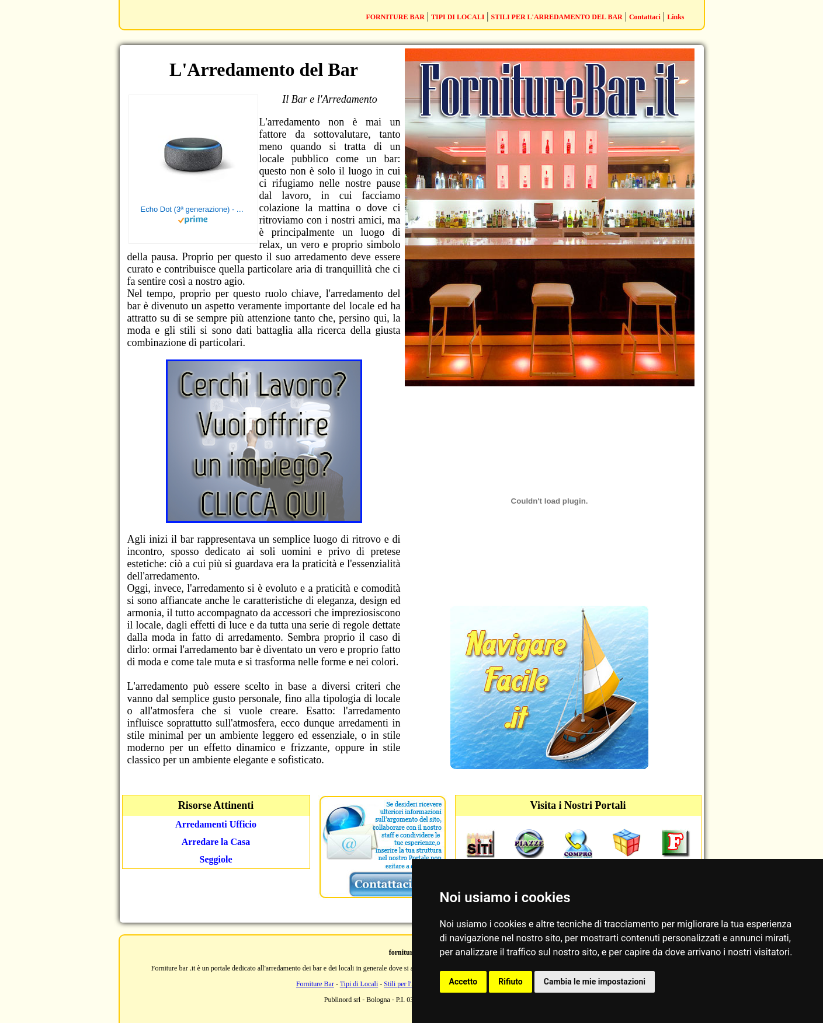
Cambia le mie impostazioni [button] (594, 981)
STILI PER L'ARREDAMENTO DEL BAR (557, 17)
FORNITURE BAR (395, 17)
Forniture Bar (315, 984)
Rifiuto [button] (510, 981)
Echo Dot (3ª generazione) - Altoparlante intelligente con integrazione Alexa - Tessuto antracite (193, 209)
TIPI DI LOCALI (457, 17)
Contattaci (645, 17)
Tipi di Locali (359, 984)
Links (675, 17)
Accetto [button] (463, 981)
